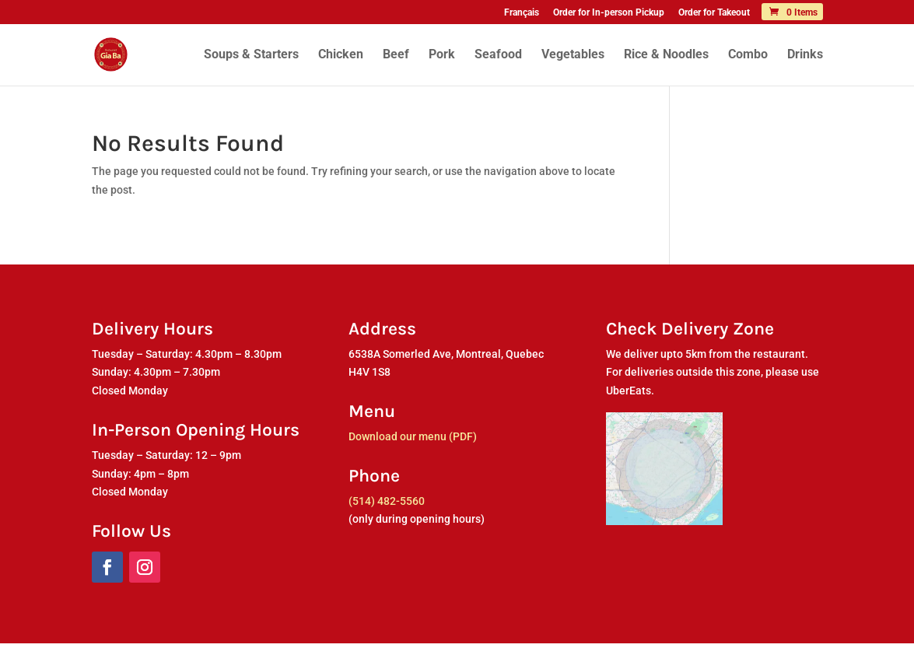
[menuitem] (521, 16)
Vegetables (572, 55)
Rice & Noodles (666, 55)
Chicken (340, 55)
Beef (396, 55)
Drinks (805, 55)
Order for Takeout (714, 13)
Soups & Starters (251, 55)
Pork (442, 55)
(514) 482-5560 (386, 501)
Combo (748, 55)
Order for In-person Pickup (608, 13)
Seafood (498, 55)
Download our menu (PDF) (412, 436)
